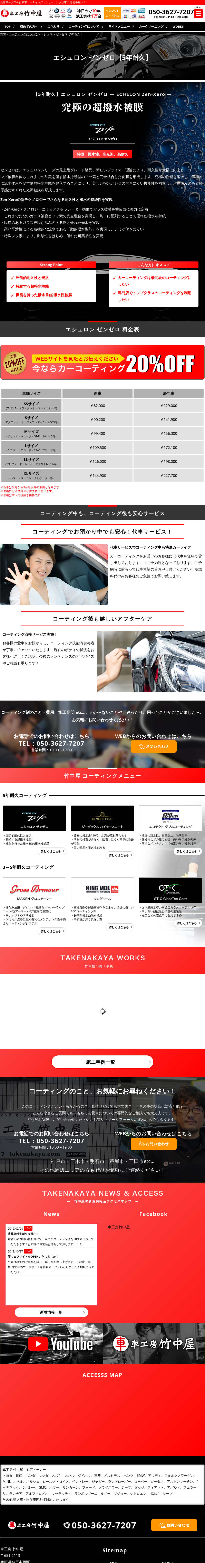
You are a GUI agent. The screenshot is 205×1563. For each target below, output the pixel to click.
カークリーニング (151, 26)
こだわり (53, 26)
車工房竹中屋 (119, 1226)
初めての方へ (29, 26)
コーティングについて (84, 26)
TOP (7, 26)
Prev (5, 1012)
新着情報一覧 (51, 1312)
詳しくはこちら (51, 851)
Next (199, 1012)
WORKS (178, 26)
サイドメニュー (119, 26)
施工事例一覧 (100, 1061)
